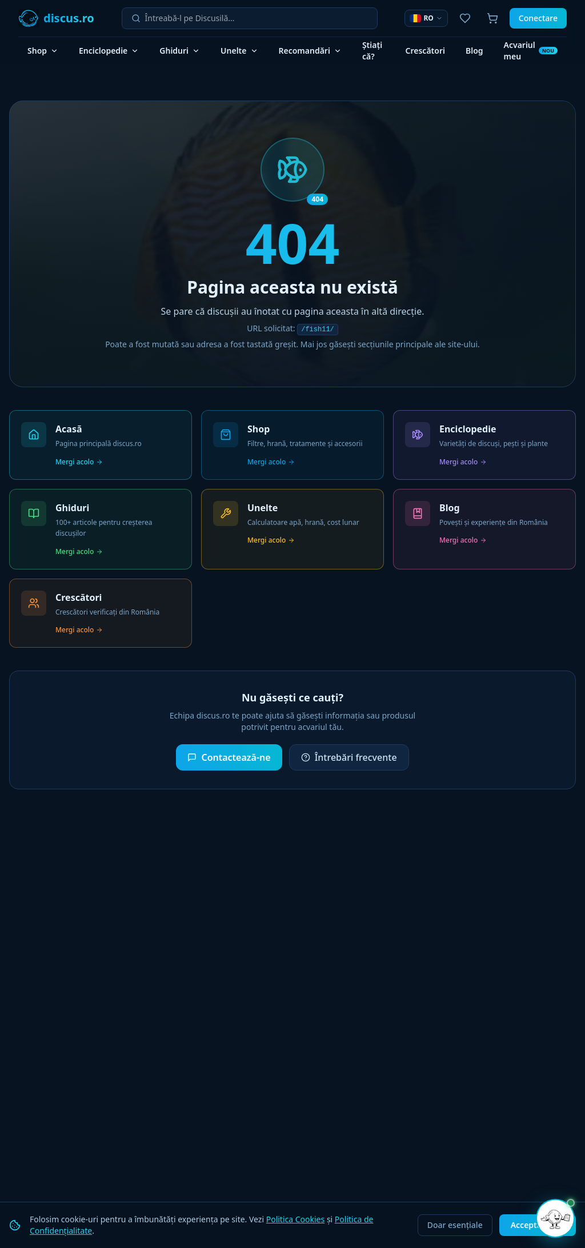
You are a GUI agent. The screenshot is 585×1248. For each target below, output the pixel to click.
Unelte (239, 50)
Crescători (425, 50)
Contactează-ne (228, 757)
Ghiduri (179, 50)
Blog (474, 50)
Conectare (538, 18)
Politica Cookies (295, 1219)
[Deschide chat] (555, 1218)
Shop (42, 50)
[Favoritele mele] (465, 18)
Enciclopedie (109, 50)
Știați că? (372, 50)
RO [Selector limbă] (426, 18)
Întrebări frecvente (349, 757)
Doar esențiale (455, 1224)
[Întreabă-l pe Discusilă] (256, 18)
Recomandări (310, 50)
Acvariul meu (531, 50)
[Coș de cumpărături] (492, 18)
